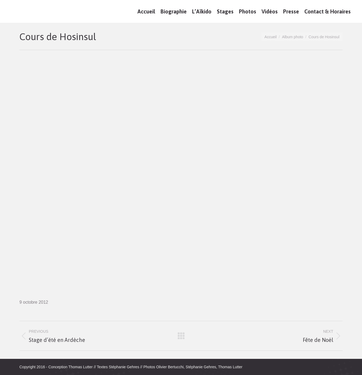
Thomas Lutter (80, 367)
